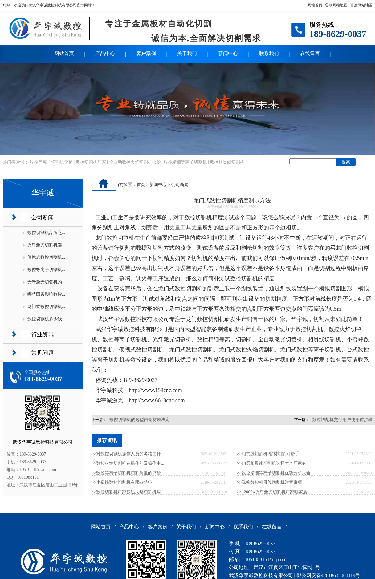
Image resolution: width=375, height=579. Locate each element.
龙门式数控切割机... (46, 306)
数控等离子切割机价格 (51, 162)
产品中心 (105, 53)
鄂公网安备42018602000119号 (328, 575)
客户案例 (146, 53)
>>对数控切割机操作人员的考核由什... (128, 453)
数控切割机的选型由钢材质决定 (139, 419)
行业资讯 (42, 334)
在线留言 (310, 53)
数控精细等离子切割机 (185, 162)
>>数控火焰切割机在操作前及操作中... (128, 463)
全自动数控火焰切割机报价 (135, 162)
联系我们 (269, 53)
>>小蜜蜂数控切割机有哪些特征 (122, 482)
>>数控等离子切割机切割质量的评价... (128, 473)
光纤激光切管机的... (46, 282)
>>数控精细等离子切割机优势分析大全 (274, 473)
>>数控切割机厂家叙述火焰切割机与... (128, 492)
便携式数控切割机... (46, 257)
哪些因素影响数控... (46, 294)
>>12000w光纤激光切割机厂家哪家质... (274, 492)
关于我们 (187, 53)
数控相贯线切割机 (227, 162)
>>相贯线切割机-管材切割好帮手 (268, 453)
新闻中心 (228, 53)
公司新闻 (42, 217)
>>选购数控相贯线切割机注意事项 (269, 482)
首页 (141, 184)
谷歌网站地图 (336, 5)
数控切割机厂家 (91, 162)
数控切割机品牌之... (46, 232)
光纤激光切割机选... (46, 245)
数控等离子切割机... (46, 269)
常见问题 (42, 353)
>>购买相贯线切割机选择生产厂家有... (273, 463)
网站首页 (315, 5)
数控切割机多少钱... (46, 319)
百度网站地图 (361, 5)
